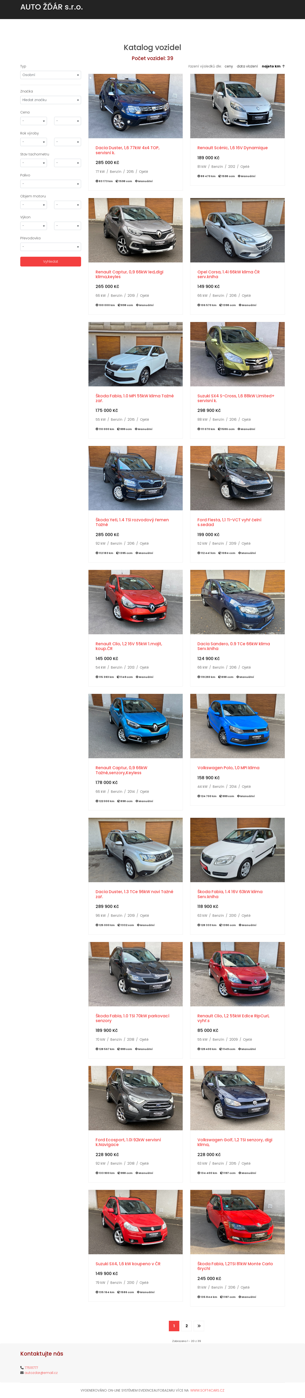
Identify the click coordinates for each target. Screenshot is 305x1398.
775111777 (31, 1367)
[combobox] (50, 75)
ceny (229, 66)
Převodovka (30, 238)
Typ (23, 66)
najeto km (271, 66)
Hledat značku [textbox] (34, 99)
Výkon (25, 217)
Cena (25, 112)
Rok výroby (29, 133)
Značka (26, 91)
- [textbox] (23, 120)
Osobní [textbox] (28, 74)
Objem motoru (33, 196)
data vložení (247, 66)
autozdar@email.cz (41, 1372)
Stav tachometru (34, 154)
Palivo (25, 175)
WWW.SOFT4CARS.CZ (207, 1390)
